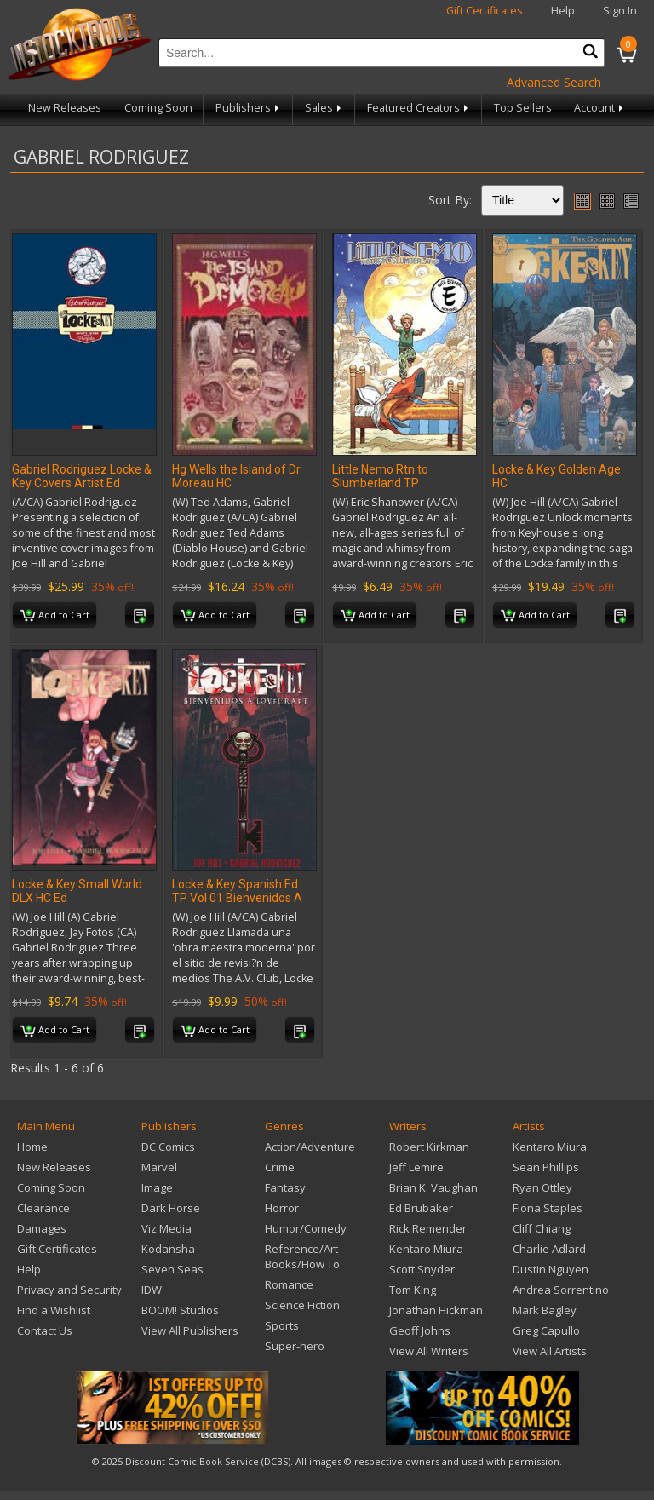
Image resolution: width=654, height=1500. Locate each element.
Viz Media (166, 1228)
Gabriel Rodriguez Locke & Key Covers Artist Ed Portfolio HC (82, 483)
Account (600, 108)
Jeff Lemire (416, 1167)
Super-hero (294, 1345)
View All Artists (550, 1351)
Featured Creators (419, 108)
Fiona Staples (547, 1208)
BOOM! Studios (180, 1310)
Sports (282, 1325)
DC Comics (168, 1146)
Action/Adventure (310, 1146)
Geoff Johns (419, 1330)
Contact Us (44, 1330)
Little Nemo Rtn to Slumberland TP (380, 476)
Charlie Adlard (549, 1248)
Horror (282, 1208)
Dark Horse (170, 1208)
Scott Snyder (422, 1269)
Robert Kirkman (429, 1146)
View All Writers (428, 1351)
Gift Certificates (484, 10)
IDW (151, 1289)
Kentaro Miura (426, 1248)
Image (157, 1187)
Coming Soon (158, 108)
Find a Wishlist (53, 1310)
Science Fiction (302, 1305)
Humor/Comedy (306, 1228)
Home (32, 1146)
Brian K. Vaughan (433, 1187)
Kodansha (168, 1248)
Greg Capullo (546, 1330)
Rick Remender (428, 1228)
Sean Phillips (546, 1167)
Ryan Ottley (542, 1187)
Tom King (412, 1289)
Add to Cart (54, 616)
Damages (41, 1228)
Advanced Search (554, 82)
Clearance (43, 1208)
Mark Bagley (545, 1310)
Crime (280, 1167)
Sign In (620, 10)
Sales (324, 108)
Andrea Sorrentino (561, 1289)
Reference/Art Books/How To (302, 1256)
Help (563, 10)
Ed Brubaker (421, 1208)
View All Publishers (189, 1330)
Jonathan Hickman (436, 1310)
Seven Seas (172, 1269)
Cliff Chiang (542, 1228)
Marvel (159, 1167)
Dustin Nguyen (550, 1269)
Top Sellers (523, 108)
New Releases (64, 108)
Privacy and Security (69, 1289)
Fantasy (285, 1187)
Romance (289, 1284)
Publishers (248, 108)
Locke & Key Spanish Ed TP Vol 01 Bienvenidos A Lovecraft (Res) (237, 897)
